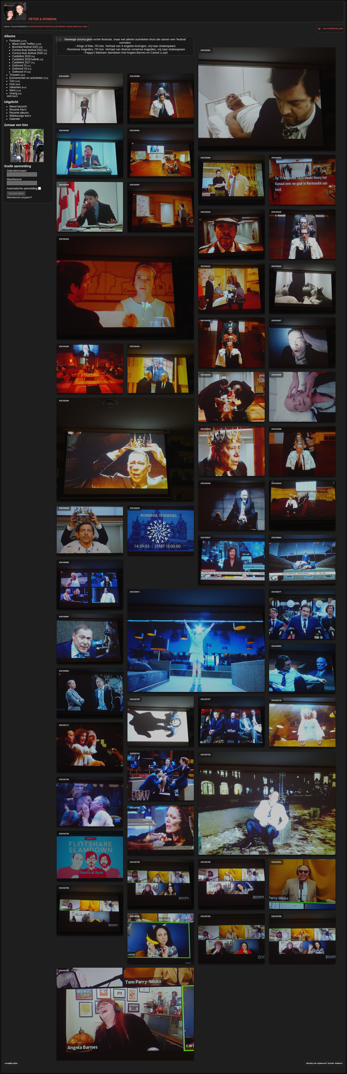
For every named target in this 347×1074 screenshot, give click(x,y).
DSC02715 (302, 722)
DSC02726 (266, 803)
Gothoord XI (19, 65)
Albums (9, 36)
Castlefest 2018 (21, 56)
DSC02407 (160, 207)
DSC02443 (302, 505)
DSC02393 (90, 98)
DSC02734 (90, 801)
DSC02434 (231, 397)
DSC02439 (302, 451)
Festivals (50, 26)
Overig (13, 93)
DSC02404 (302, 180)
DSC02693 (302, 668)
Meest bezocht (18, 106)
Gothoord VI (19, 71)
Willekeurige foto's (20, 115)
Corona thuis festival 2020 (27, 53)
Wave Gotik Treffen (23, 43)
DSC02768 (90, 910)
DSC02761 (302, 884)
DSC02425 (231, 342)
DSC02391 (266, 98)
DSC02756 (231, 884)
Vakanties (15, 87)
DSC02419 (302, 234)
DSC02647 (231, 560)
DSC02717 (90, 747)
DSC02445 (90, 530)
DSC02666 (90, 584)
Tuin (12, 81)
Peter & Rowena (30, 19)
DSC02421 (231, 288)
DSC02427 (302, 342)
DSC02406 (90, 207)
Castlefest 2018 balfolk (25, 59)
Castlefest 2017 (21, 62)
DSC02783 (231, 938)
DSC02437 (231, 451)
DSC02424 (302, 288)
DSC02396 (160, 98)
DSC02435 (302, 397)
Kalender (15, 118)
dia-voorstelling (333, 28)
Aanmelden (11, 1063)
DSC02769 (160, 938)
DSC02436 (125, 449)
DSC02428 (90, 368)
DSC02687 (90, 639)
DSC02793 (125, 1019)
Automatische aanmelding (24, 188)
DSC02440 (231, 505)
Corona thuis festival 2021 (72, 26)
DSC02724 (160, 775)
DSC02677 (302, 614)
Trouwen (15, 74)
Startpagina (36, 26)
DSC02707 (231, 721)
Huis (12, 84)
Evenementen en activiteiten (26, 78)
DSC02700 (160, 721)
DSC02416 (125, 287)
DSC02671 (196, 640)
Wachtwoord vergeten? (19, 197)
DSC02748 (160, 884)
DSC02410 (231, 234)
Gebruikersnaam (17, 170)
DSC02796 (302, 938)
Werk (13, 90)
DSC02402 (231, 180)
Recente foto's (18, 109)
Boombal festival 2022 (25, 47)
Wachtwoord (14, 179)
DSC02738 (160, 830)
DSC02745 (90, 856)
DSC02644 (160, 530)
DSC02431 (160, 368)
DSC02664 (302, 560)
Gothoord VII (19, 68)
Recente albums (19, 112)
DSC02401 (160, 152)
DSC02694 (90, 693)
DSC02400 (90, 152)
